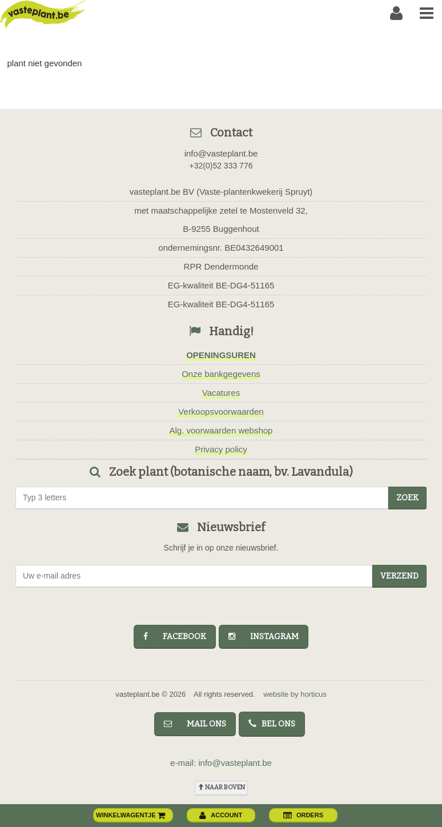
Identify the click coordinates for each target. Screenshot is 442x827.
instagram (263, 636)
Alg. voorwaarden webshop (221, 430)
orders (303, 815)
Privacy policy (221, 449)
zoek (407, 498)
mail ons (195, 724)
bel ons (271, 724)
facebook (174, 636)
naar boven (221, 787)
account (220, 815)
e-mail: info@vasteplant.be (221, 763)
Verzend (399, 576)
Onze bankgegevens (221, 374)
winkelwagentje (131, 815)
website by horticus (295, 694)
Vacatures (221, 393)
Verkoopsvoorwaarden (220, 411)
